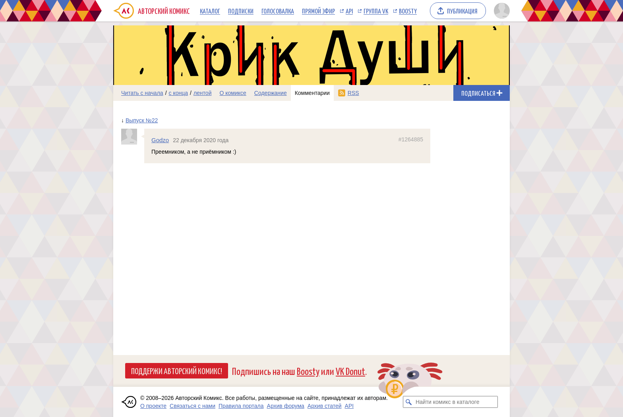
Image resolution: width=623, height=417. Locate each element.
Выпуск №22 (142, 120)
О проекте (153, 406)
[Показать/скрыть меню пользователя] (500, 10)
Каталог (210, 10)
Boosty (408, 10)
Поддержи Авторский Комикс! (176, 370)
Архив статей (325, 406)
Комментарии (312, 93)
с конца (178, 93)
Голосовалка (277, 10)
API (349, 10)
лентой (202, 93)
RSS (353, 93)
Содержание (270, 93)
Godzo (160, 140)
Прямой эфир (318, 10)
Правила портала (241, 406)
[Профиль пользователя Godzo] (132, 137)
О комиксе (232, 93)
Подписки (240, 10)
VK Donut (350, 371)
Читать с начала (142, 93)
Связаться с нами (192, 406)
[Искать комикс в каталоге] (408, 401)
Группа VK (376, 10)
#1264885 (411, 139)
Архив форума (285, 406)
